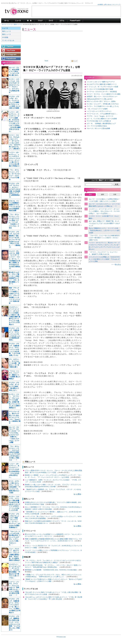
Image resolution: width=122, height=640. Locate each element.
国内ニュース (18, 24)
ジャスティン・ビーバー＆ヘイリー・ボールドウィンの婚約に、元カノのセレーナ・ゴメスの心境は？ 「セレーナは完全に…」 (104, 211)
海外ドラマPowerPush (75, 20)
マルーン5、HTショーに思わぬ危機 (98, 128)
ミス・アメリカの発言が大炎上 (97, 126)
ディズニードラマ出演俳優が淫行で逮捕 (100, 89)
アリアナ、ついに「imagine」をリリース (100, 116)
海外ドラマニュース (18, 20)
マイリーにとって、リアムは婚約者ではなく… (102, 114)
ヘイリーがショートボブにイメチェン (99, 111)
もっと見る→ (78, 494)
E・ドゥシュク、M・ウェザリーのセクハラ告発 (102, 87)
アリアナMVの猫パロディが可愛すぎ (99, 121)
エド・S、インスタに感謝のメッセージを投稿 (102, 118)
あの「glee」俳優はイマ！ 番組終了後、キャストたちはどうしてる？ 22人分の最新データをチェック (104, 223)
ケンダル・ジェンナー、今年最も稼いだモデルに (103, 104)
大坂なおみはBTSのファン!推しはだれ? (99, 99)
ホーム (4, 24)
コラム (61, 20)
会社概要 (100, 4)
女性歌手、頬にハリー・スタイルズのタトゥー (102, 96)
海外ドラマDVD (51, 20)
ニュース (9, 24)
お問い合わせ (108, 4)
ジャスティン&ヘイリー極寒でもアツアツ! (101, 82)
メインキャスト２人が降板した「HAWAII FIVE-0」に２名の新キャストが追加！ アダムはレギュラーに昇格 (104, 259)
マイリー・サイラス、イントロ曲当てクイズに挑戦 (103, 94)
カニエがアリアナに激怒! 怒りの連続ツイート (102, 84)
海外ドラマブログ (40, 20)
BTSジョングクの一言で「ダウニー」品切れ (101, 101)
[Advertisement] (76, 11)
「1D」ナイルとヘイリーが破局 (97, 109)
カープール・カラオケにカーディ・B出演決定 (102, 91)
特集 (29, 20)
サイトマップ (116, 4)
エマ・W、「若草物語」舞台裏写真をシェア (101, 123)
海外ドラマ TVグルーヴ (6, 20)
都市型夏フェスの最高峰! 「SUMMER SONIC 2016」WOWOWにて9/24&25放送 (51, 570)
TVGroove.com (61, 637)
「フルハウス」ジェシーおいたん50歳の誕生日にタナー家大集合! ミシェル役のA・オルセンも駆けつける (104, 238)
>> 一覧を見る (116, 264)
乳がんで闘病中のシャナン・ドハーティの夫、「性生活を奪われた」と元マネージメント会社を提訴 (104, 230)
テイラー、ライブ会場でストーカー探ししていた (103, 106)
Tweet (46, 61)
